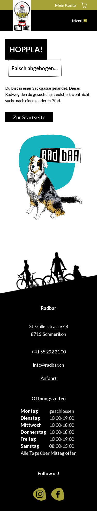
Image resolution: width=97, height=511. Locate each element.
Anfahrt (49, 378)
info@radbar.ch (48, 365)
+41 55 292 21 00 (48, 351)
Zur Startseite (29, 117)
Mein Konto (65, 5)
